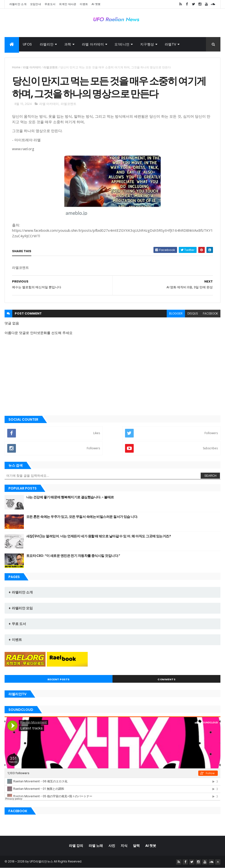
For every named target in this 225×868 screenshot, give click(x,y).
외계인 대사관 (67, 4)
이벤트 (84, 4)
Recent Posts (58, 679)
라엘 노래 (96, 845)
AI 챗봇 (96, 4)
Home (16, 67)
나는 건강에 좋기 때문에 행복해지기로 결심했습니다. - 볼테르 (70, 497)
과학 (67, 44)
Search (210, 475)
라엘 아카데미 (93, 44)
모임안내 (35, 4)
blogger (176, 313)
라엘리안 (47, 44)
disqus (192, 313)
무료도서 (50, 4)
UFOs (27, 44)
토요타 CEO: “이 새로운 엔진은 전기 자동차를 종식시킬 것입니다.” (73, 555)
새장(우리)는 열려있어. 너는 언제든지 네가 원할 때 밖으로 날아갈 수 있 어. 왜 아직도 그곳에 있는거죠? (98, 536)
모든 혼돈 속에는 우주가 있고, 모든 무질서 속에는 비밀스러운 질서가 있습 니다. (82, 516)
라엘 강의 (76, 845)
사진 (111, 845)
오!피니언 (122, 44)
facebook (210, 313)
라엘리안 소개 (17, 4)
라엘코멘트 (50, 67)
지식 (124, 845)
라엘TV (170, 44)
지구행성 (147, 44)
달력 (136, 845)
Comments (166, 679)
